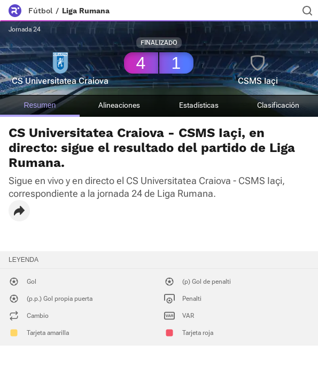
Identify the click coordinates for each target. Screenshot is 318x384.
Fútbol (40, 10)
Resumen (40, 105)
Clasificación (278, 105)
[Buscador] (307, 10)
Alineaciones (119, 105)
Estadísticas (199, 105)
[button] (19, 210)
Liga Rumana (86, 10)
